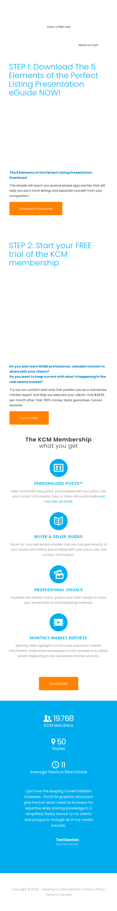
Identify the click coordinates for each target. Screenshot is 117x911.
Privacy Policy (93, 889)
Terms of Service (58, 894)
